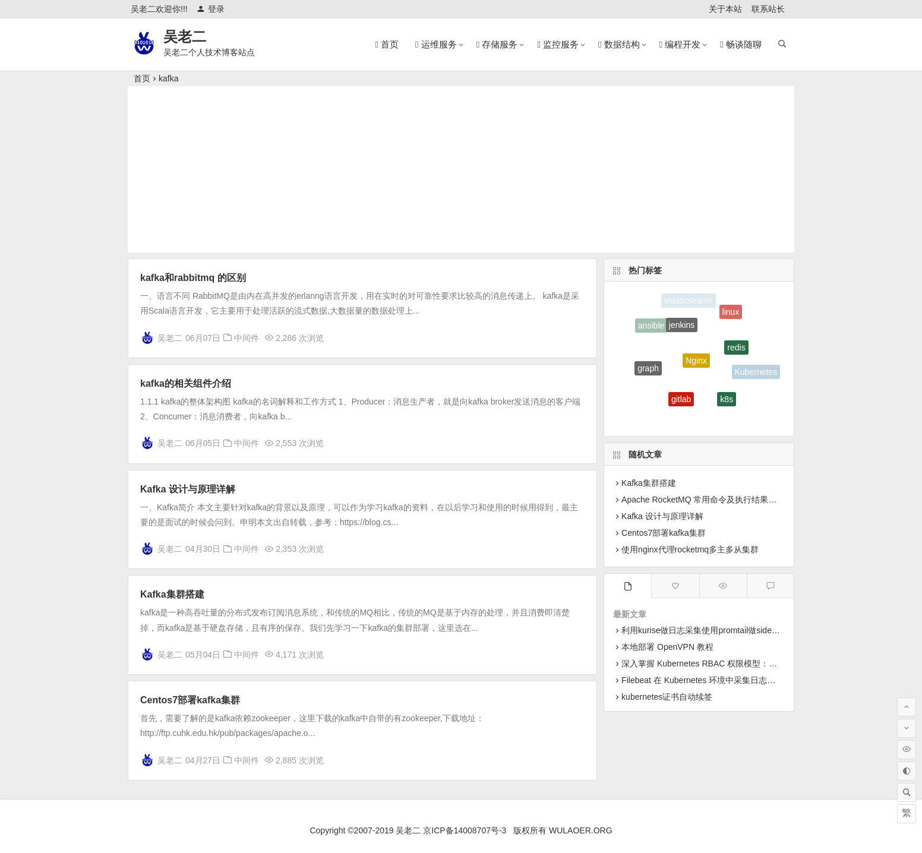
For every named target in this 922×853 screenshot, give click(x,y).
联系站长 (768, 9)
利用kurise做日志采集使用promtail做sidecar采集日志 (718, 630)
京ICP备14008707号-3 (464, 830)
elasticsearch (688, 301)
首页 (142, 78)
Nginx (696, 367)
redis (736, 353)
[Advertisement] (461, 169)
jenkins (682, 330)
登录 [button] (211, 9)
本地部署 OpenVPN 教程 (667, 647)
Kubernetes (756, 373)
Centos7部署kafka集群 (190, 700)
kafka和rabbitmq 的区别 (193, 278)
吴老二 (184, 37)
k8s (726, 402)
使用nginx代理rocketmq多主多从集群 (690, 549)
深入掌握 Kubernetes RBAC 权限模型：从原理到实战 (720, 663)
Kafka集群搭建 (172, 594)
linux (731, 314)
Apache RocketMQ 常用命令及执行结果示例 (703, 499)
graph (648, 372)
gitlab (681, 403)
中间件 (246, 338)
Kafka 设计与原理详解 (187, 489)
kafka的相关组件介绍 (185, 383)
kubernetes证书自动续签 (666, 697)
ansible (651, 327)
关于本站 (725, 9)
